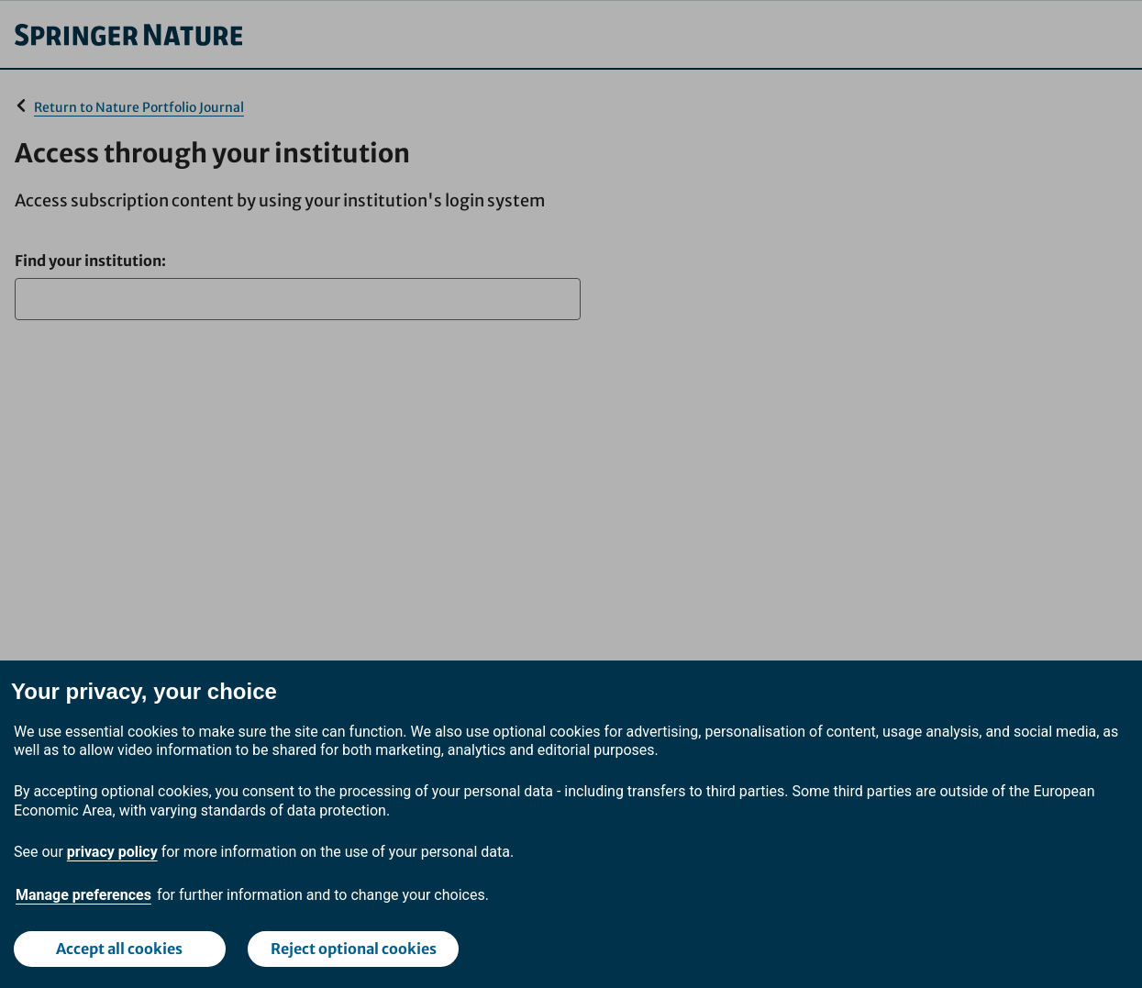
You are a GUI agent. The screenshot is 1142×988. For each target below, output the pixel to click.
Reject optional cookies (354, 948)
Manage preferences (83, 895)
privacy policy (112, 851)
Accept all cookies (119, 948)
